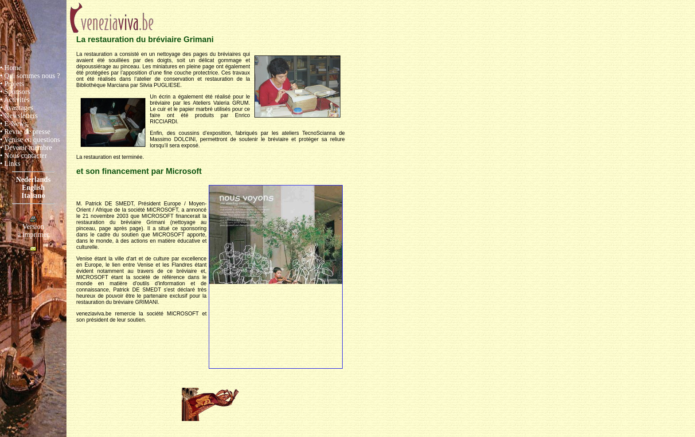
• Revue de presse (25, 131)
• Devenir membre (26, 147)
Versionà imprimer (33, 227)
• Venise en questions (30, 139)
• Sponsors (15, 91)
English (33, 187)
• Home (11, 67)
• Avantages (16, 107)
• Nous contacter (23, 155)
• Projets (12, 83)
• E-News (13, 123)
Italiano (33, 195)
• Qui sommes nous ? (30, 75)
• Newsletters (19, 115)
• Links (10, 163)
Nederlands (33, 179)
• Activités (14, 99)
